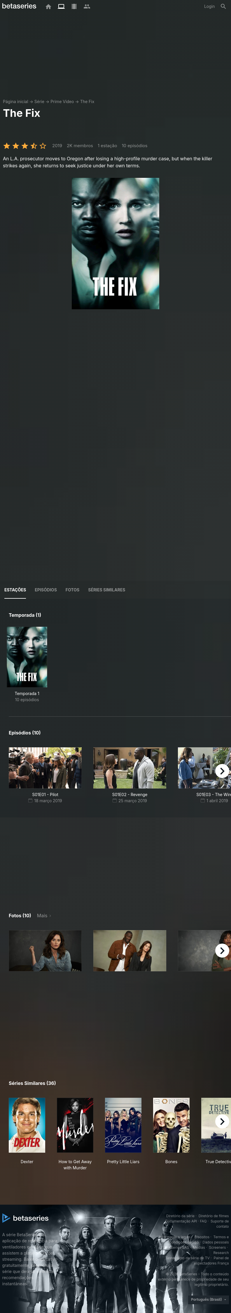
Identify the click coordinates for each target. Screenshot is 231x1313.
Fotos (72, 589)
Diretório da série (180, 1216)
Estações (15, 589)
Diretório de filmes (214, 1216)
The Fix (87, 101)
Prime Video (62, 101)
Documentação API (181, 1221)
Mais (42, 915)
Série (39, 101)
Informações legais (174, 1237)
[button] (45, 950)
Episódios (46, 589)
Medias (199, 1247)
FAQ (203, 1221)
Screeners (217, 1247)
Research (221, 1253)
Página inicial (15, 101)
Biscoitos (202, 1237)
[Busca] (223, 6)
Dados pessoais (216, 1242)
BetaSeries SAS (176, 1247)
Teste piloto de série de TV (187, 1258)
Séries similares (106, 589)
